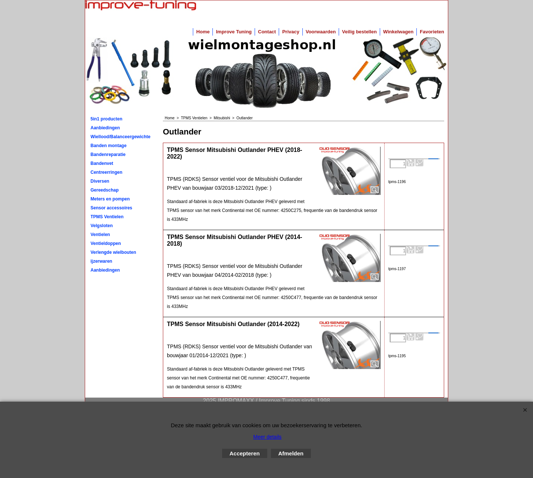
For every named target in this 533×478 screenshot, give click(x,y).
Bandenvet (102, 163)
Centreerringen (107, 172)
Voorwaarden (321, 31)
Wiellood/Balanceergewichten (121, 136)
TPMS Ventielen (107, 216)
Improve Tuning (234, 31)
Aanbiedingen (105, 127)
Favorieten (432, 31)
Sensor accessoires (112, 207)
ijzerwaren (102, 261)
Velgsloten (102, 225)
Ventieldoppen (106, 243)
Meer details (267, 437)
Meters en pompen (110, 199)
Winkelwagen (398, 31)
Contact (267, 31)
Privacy (290, 31)
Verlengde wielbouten (113, 252)
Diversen (100, 181)
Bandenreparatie (108, 154)
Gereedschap (105, 190)
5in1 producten (107, 119)
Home (202, 31)
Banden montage (109, 145)
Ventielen (100, 234)
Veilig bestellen (359, 31)
